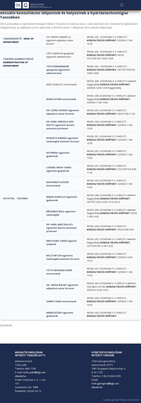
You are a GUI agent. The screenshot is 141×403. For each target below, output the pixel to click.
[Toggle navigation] (121, 5)
